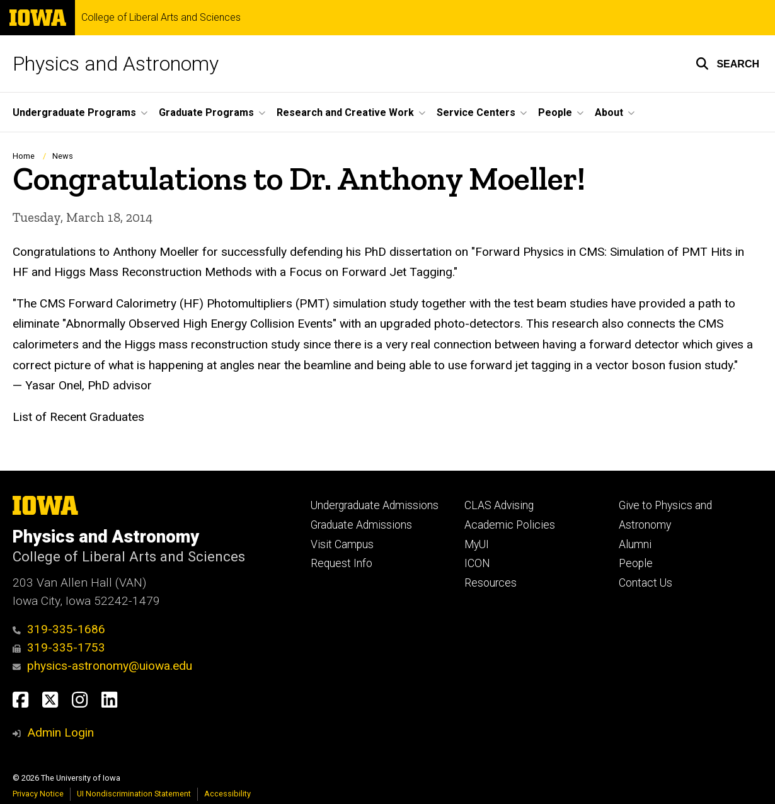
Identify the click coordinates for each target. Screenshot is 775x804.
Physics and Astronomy (116, 64)
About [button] (609, 112)
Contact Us (645, 583)
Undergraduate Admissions (375, 505)
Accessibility (227, 793)
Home (24, 156)
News (62, 156)
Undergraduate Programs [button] (74, 112)
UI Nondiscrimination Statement (134, 793)
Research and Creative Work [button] (345, 112)
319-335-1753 (59, 647)
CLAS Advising (499, 505)
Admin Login (60, 732)
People (636, 563)
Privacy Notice (38, 793)
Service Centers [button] (476, 112)
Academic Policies (509, 525)
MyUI (476, 544)
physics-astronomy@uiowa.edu (102, 665)
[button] (727, 63)
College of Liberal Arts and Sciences (161, 17)
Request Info (341, 563)
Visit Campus (342, 544)
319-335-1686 (59, 629)
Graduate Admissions (361, 525)
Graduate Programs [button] (206, 112)
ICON (477, 563)
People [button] (555, 112)
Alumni (635, 544)
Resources (490, 583)
